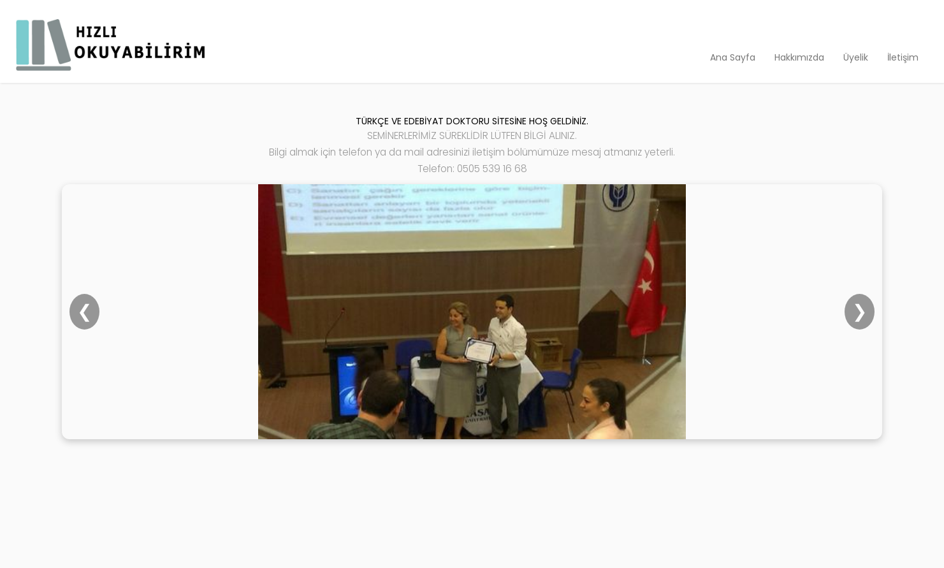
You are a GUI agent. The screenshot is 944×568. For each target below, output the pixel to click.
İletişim (903, 57)
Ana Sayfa (732, 57)
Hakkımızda (799, 57)
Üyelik (855, 57)
